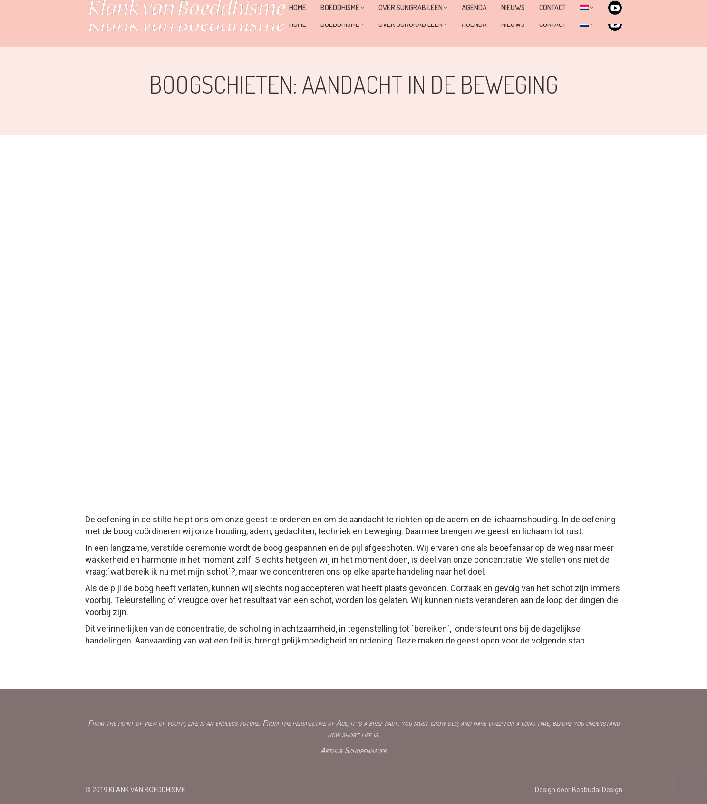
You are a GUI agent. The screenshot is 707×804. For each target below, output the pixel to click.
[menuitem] (586, 23)
